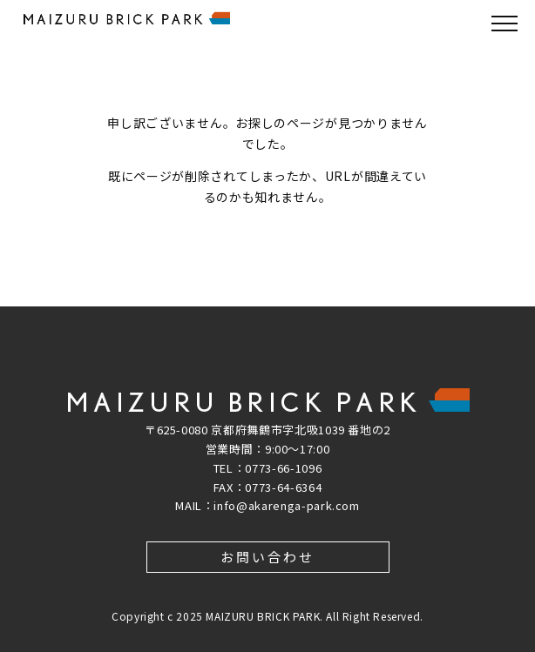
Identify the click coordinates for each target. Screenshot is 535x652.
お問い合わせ (267, 557)
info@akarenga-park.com (286, 505)
